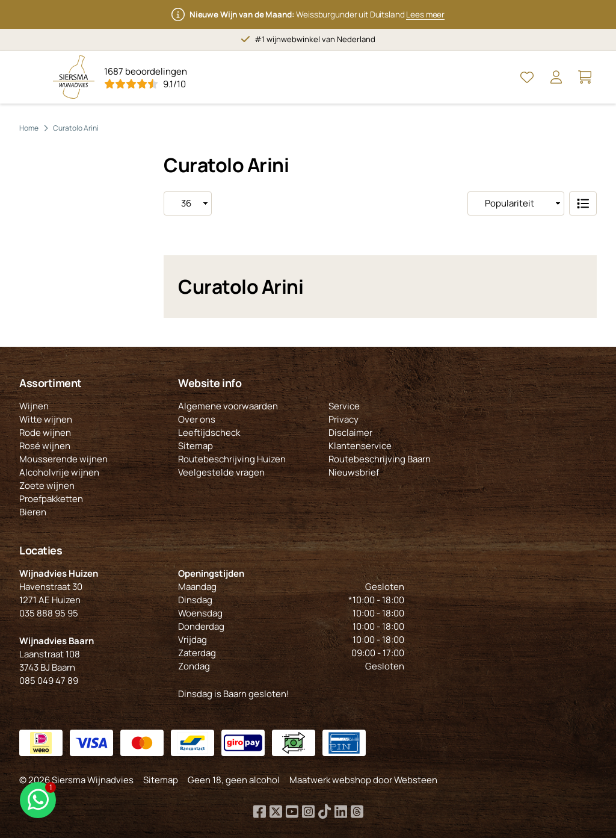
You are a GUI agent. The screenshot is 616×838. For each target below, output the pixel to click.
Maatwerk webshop (330, 780)
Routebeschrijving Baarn (379, 459)
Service (344, 406)
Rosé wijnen (44, 445)
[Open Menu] (31, 77)
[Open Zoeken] (498, 77)
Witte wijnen (45, 419)
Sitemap (195, 445)
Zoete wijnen (47, 485)
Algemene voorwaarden (228, 406)
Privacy (343, 419)
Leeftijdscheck (209, 432)
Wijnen (34, 406)
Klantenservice (360, 445)
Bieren (32, 512)
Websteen (415, 780)
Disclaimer (350, 432)
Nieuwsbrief (353, 472)
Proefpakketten (51, 498)
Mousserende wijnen (63, 459)
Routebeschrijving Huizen (232, 459)
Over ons (196, 419)
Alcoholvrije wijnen (59, 472)
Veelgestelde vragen (221, 472)
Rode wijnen (45, 432)
